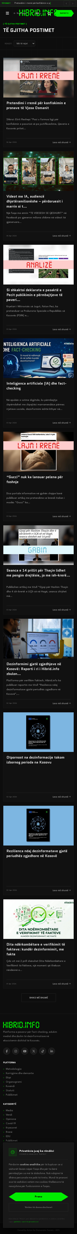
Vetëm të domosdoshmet (38, 1207)
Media (8, 1110)
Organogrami (12, 1082)
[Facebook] (6, 1051)
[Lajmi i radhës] (72, 3)
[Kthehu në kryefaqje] (20, 13)
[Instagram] (15, 1051)
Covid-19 (9, 1123)
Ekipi (7, 1078)
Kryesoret (10, 1128)
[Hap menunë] (7, 13)
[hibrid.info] (21, 1025)
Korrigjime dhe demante (18, 1073)
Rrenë (7, 1132)
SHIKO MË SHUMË (38, 997)
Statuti (8, 1090)
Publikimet (10, 1095)
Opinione (9, 1119)
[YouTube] (24, 1051)
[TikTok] (42, 1051)
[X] (33, 1051)
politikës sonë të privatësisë (26, 1222)
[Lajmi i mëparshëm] (66, 3)
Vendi (7, 1115)
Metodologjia (12, 1069)
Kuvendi (9, 1086)
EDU (6, 1136)
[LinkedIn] (51, 1051)
